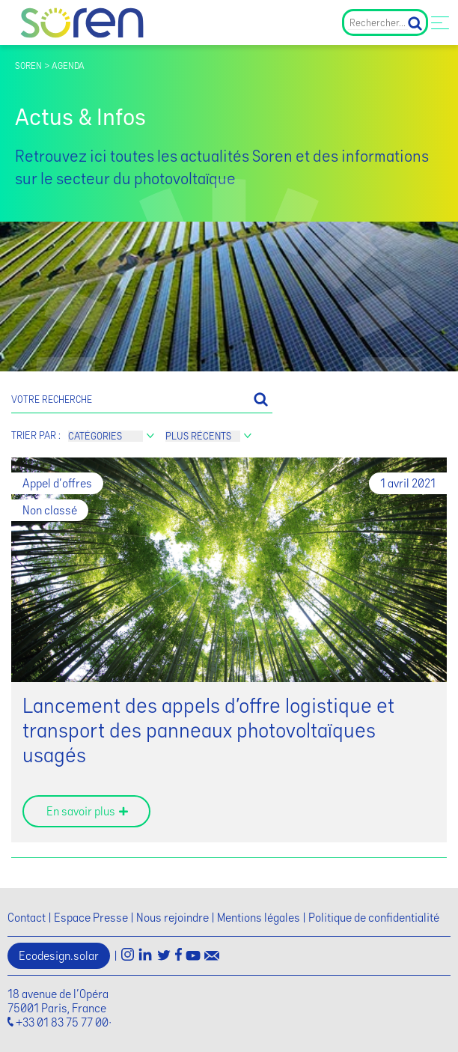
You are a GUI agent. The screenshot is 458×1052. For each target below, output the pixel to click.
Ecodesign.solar (59, 956)
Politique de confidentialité (373, 917)
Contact (26, 917)
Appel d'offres (57, 483)
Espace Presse (91, 917)
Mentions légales (258, 917)
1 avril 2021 (408, 483)
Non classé (49, 510)
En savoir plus (80, 811)
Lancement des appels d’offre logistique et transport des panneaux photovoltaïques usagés (208, 730)
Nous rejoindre (172, 917)
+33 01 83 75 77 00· (64, 1022)
